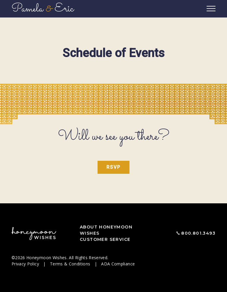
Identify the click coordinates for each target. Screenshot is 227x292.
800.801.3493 (198, 233)
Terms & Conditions (71, 264)
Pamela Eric (43, 8)
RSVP (113, 167)
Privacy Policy (26, 264)
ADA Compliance (118, 264)
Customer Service (105, 239)
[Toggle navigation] (211, 8)
